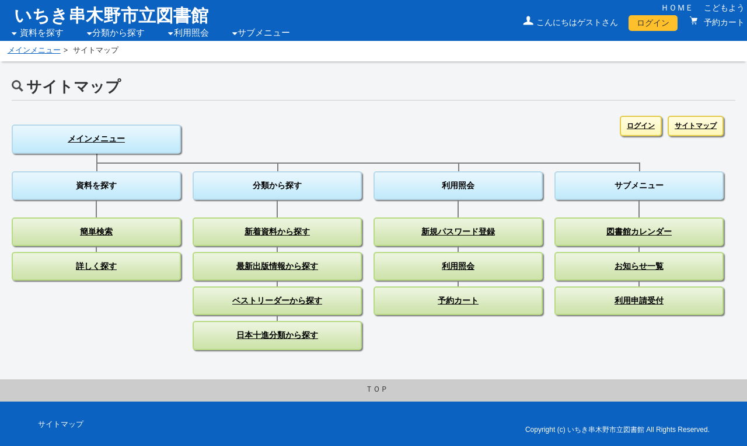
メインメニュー (34, 50)
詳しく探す (96, 266)
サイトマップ (696, 126)
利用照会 (191, 32)
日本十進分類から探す (277, 335)
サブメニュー (264, 32)
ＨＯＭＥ (677, 7)
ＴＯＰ (376, 389)
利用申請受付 (639, 300)
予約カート (723, 22)
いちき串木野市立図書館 (111, 15)
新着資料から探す (277, 231)
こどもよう (724, 7)
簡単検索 (96, 231)
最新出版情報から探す (277, 266)
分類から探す (118, 32)
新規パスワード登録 (458, 231)
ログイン (653, 22)
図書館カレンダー (639, 231)
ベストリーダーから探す (277, 300)
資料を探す (42, 32)
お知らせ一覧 (639, 266)
